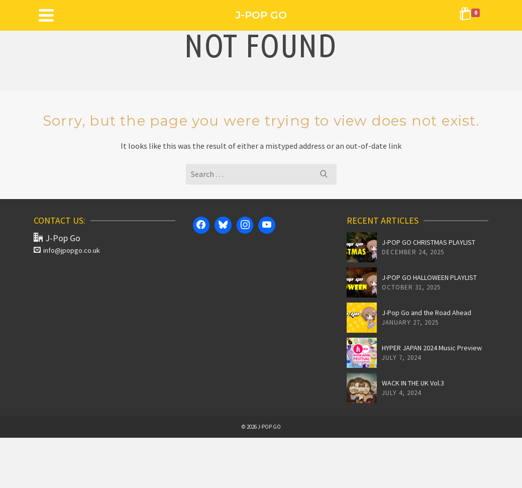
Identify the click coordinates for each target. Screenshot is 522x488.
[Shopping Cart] (471, 15)
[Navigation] (46, 15)
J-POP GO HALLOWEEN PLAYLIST (429, 277)
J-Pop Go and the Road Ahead (426, 312)
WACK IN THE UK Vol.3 (413, 382)
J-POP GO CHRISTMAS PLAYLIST (428, 242)
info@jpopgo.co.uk (67, 250)
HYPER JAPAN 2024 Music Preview (432, 347)
